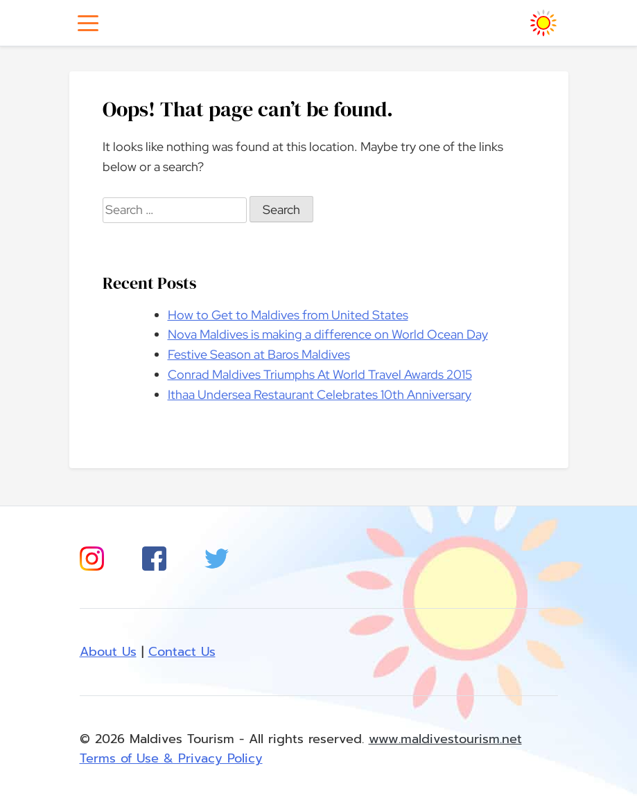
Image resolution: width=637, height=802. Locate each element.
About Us (108, 651)
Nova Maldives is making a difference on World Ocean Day (328, 334)
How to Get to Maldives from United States (288, 315)
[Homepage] (543, 23)
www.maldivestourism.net (445, 739)
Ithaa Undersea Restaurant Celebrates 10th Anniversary (319, 394)
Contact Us (182, 651)
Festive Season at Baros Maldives (259, 354)
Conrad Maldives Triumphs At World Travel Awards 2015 (320, 374)
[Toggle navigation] (88, 23)
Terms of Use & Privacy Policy (171, 758)
